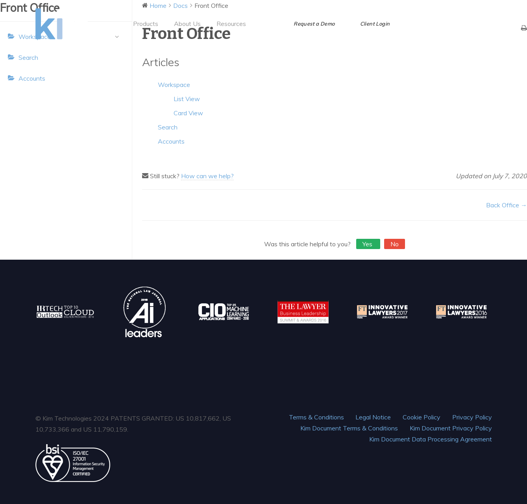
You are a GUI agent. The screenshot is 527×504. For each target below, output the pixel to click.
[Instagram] (485, 24)
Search (28, 57)
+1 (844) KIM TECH (418, 7)
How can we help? (207, 176)
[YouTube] (456, 24)
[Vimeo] (471, 24)
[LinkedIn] (442, 24)
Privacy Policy (472, 417)
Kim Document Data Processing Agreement (430, 439)
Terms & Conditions (316, 417)
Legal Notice (373, 417)
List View (187, 99)
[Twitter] (428, 24)
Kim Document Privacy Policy (451, 428)
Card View (188, 113)
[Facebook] (414, 24)
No (394, 244)
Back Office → (506, 205)
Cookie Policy (421, 417)
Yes (368, 244)
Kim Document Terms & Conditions (349, 428)
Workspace (174, 85)
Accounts (31, 78)
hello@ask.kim (474, 7)
